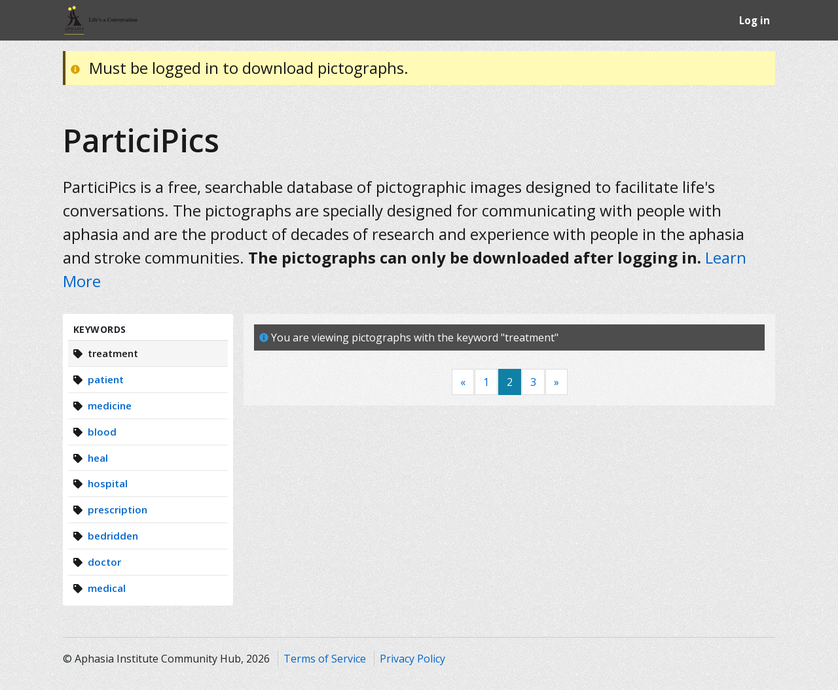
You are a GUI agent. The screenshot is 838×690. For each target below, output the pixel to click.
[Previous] (463, 382)
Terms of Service (324, 658)
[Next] (556, 382)
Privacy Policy (412, 658)
